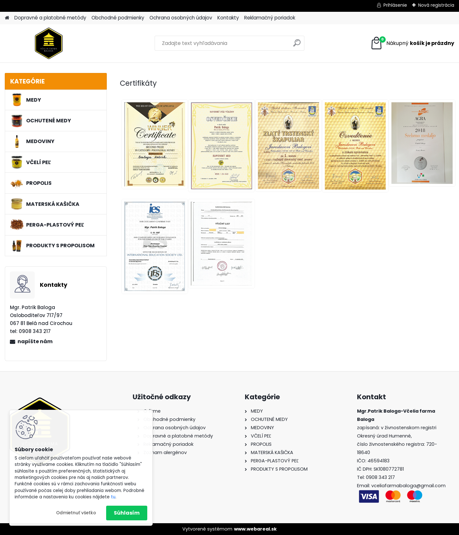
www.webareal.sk (255, 529)
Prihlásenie (395, 5)
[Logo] (48, 43)
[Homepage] (7, 18)
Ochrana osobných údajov (180, 17)
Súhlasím (127, 513)
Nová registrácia (436, 5)
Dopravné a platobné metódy (50, 17)
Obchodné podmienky (117, 17)
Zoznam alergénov (165, 452)
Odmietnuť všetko (76, 513)
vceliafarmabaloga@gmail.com (408, 485)
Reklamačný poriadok (269, 17)
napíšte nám (35, 341)
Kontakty (228, 17)
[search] (297, 45)
